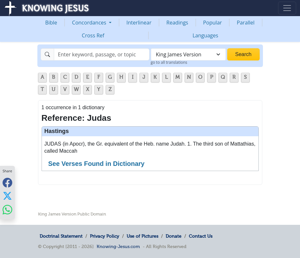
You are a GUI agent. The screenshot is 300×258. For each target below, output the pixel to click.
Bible (51, 22)
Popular (212, 22)
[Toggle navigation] (287, 8)
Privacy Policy (104, 236)
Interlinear (138, 22)
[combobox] (188, 54)
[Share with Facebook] (7, 182)
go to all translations (169, 62)
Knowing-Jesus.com (118, 246)
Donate (173, 236)
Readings (177, 22)
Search (243, 54)
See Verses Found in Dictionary (96, 163)
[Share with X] (7, 196)
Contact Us (200, 236)
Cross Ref (93, 35)
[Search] (102, 54)
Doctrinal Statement (61, 236)
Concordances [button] (90, 22)
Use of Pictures (142, 236)
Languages (205, 35)
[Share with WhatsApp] (7, 209)
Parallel (246, 22)
